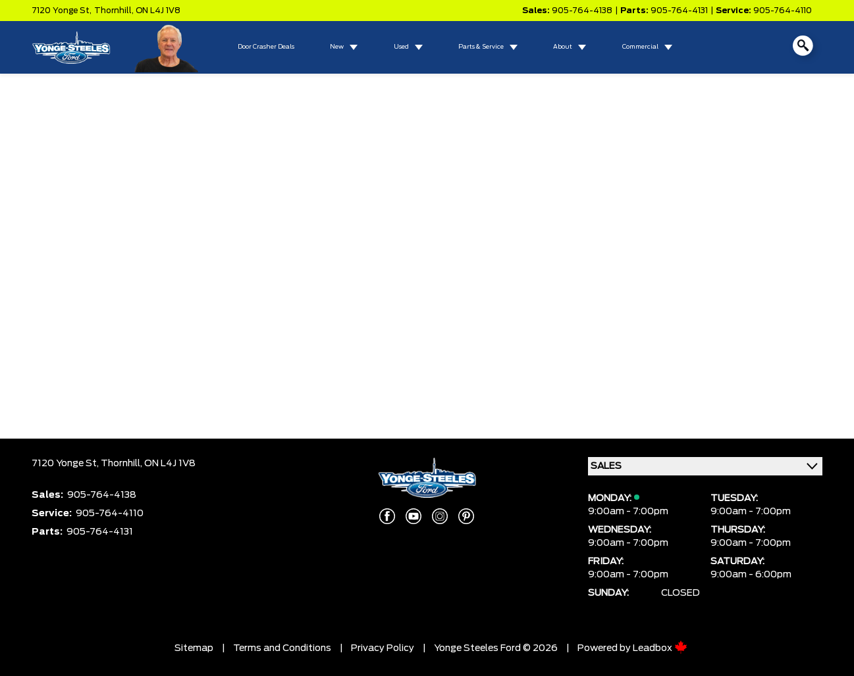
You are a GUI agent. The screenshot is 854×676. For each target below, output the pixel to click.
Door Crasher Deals (266, 47)
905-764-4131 (679, 10)
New (337, 47)
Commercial (640, 47)
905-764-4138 (582, 10)
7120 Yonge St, (62, 10)
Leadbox (660, 648)
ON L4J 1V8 (158, 10)
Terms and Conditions (282, 648)
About (562, 47)
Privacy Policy (382, 648)
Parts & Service (481, 47)
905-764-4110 (782, 10)
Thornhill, (115, 10)
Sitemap (193, 648)
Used (401, 47)
